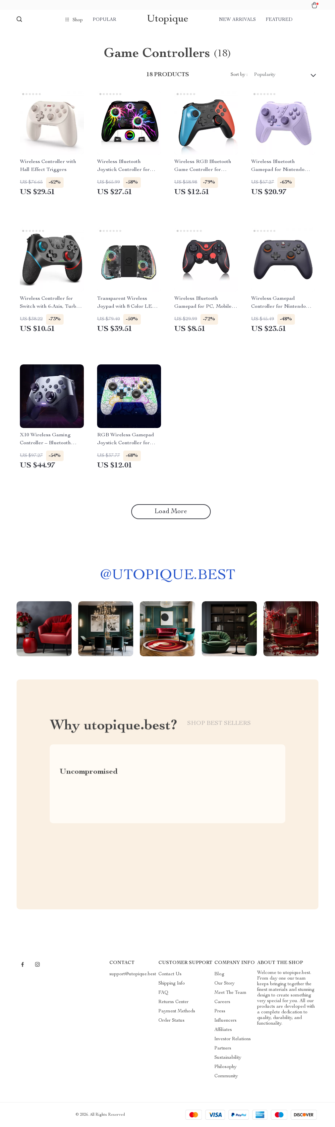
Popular (104, 20)
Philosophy (225, 1067)
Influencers (225, 1020)
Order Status (171, 1020)
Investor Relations (232, 1039)
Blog (219, 974)
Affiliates (223, 1030)
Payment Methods (176, 1011)
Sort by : (239, 75)
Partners (222, 1048)
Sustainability (227, 1057)
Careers (222, 1002)
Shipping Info (171, 983)
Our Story (224, 983)
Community (226, 1076)
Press (219, 1011)
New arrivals (237, 20)
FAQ (163, 993)
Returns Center (173, 1002)
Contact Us (170, 974)
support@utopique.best (132, 974)
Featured (279, 20)
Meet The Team (230, 993)
